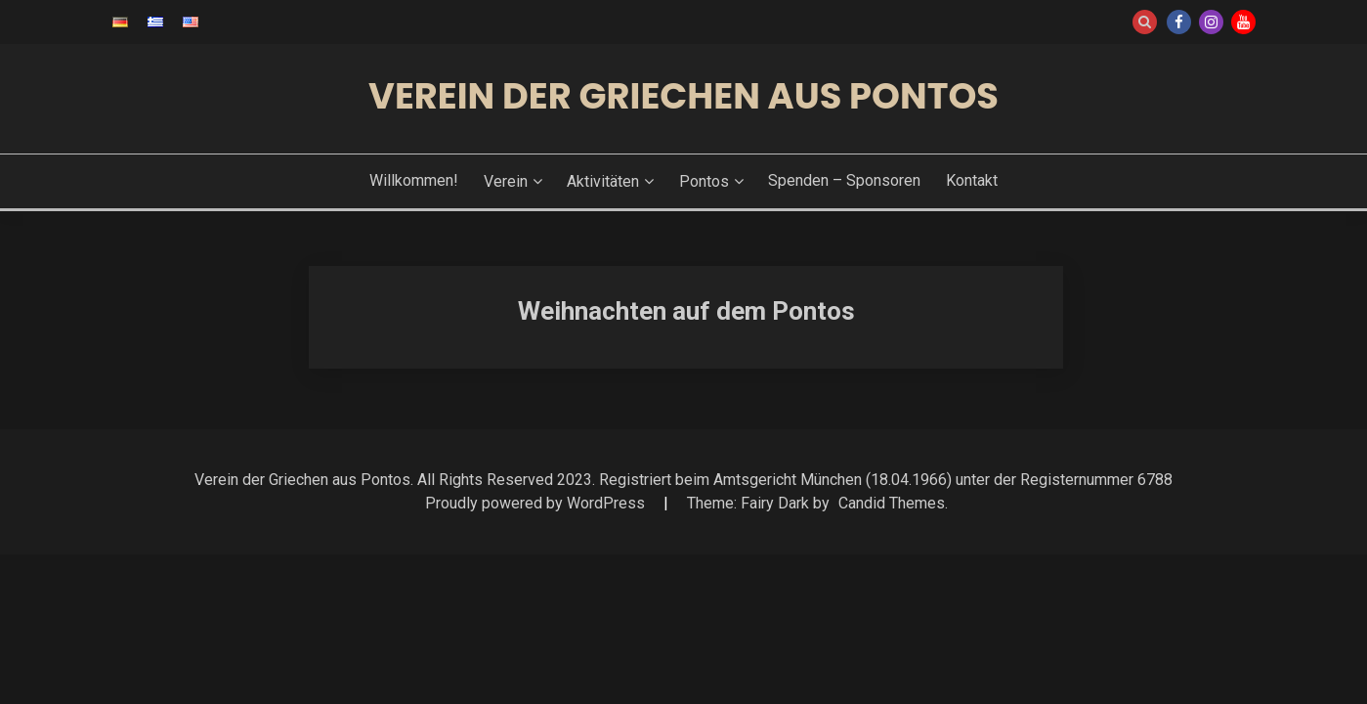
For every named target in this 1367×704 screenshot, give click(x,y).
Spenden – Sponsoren (844, 180)
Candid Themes (891, 503)
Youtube (1243, 22)
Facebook (1179, 22)
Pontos (704, 181)
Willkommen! (413, 180)
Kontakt (972, 180)
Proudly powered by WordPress (537, 503)
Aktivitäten (603, 181)
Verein (506, 181)
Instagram (1211, 22)
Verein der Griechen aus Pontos (683, 95)
